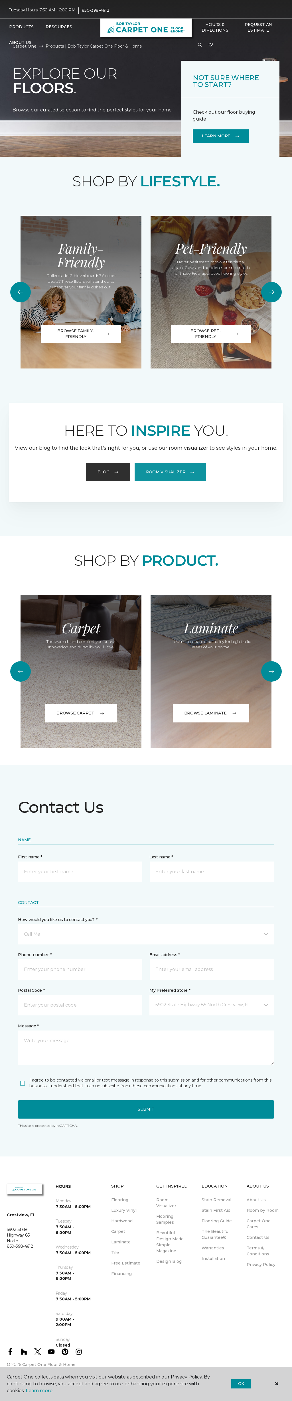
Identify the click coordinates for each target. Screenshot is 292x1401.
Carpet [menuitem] (118, 1231)
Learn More (221, 136)
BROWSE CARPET (80, 713)
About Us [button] (20, 42)
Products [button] (21, 26)
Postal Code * (31, 990)
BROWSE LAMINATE (211, 713)
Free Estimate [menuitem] (125, 1263)
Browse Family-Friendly (83, 333)
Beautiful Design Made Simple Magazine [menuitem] (170, 1241)
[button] (199, 45)
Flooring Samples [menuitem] (165, 1219)
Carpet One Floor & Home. (49, 1364)
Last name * (161, 857)
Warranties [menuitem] (213, 1248)
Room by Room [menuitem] (263, 1210)
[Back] (20, 292)
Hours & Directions (215, 27)
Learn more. (39, 1390)
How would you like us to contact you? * (57, 920)
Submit (146, 1109)
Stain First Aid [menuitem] (216, 1210)
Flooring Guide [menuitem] (217, 1220)
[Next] (271, 292)
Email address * (164, 955)
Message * (28, 1026)
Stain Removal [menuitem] (216, 1199)
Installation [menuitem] (213, 1258)
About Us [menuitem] (256, 1199)
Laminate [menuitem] (121, 1242)
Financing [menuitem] (121, 1273)
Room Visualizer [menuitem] (166, 1202)
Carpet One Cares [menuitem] (259, 1223)
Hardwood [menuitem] (122, 1220)
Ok (241, 1383)
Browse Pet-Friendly (215, 333)
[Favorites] (210, 45)
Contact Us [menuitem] (258, 1237)
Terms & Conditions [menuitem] (258, 1251)
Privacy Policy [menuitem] (261, 1264)
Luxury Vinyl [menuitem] (124, 1210)
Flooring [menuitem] (119, 1199)
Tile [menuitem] (115, 1252)
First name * (30, 857)
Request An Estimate (258, 27)
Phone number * (34, 955)
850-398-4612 (95, 10)
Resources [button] (59, 26)
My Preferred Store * (169, 990)
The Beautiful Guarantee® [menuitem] (216, 1234)
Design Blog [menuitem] (169, 1261)
